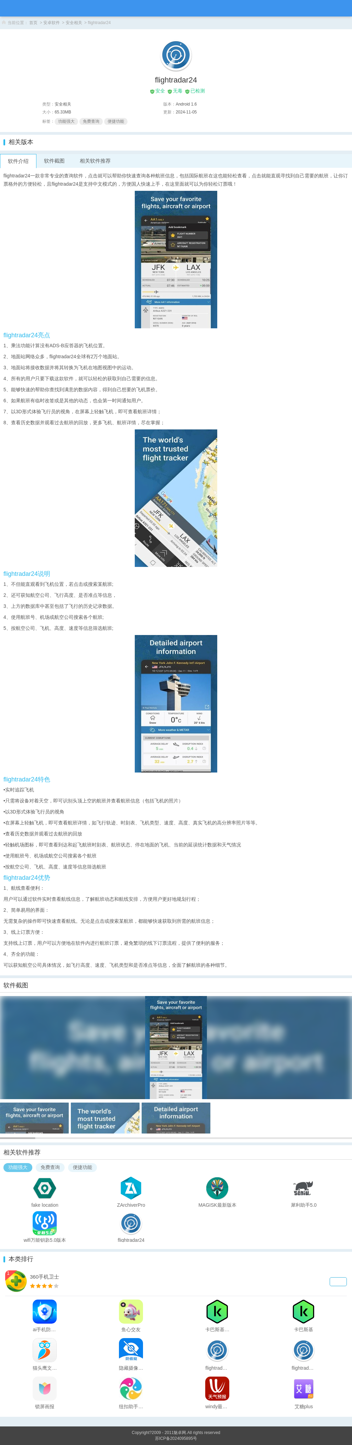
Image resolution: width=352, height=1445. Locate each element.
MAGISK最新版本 (217, 1204)
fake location (44, 1204)
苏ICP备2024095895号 (176, 1438)
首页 (33, 22)
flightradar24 (131, 1239)
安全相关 (74, 22)
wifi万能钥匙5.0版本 (45, 1239)
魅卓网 (180, 1432)
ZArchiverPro (131, 1204)
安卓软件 (51, 22)
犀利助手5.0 (304, 1204)
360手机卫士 (44, 1277)
